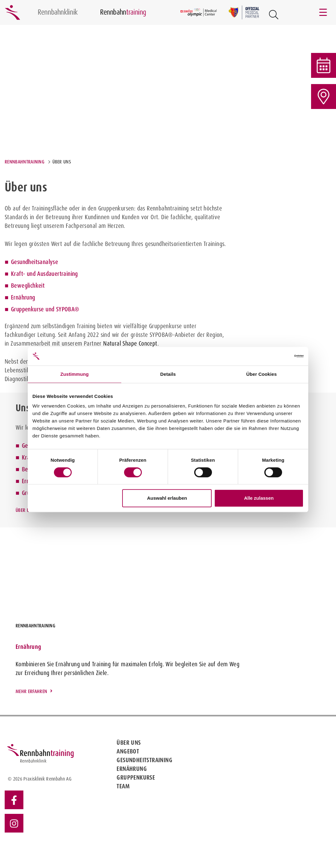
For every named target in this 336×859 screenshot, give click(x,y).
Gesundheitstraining (144, 760)
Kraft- (18, 274)
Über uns (25, 510)
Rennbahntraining (24, 161)
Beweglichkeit (28, 285)
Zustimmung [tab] (74, 374)
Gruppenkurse (136, 777)
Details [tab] (168, 374)
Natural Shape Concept (130, 343)
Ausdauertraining (57, 274)
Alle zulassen (259, 498)
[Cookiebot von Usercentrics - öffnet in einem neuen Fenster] (276, 356)
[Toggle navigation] (323, 12)
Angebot (128, 751)
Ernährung (23, 297)
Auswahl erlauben (167, 498)
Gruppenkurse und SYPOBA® (45, 309)
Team (123, 786)
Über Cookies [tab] (261, 374)
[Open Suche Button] (273, 15)
